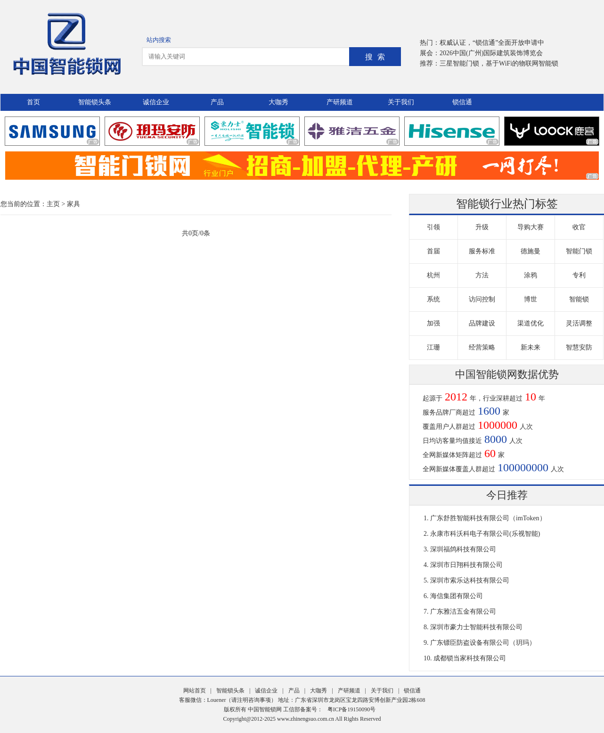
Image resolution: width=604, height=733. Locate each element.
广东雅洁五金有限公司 (463, 611)
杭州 (433, 275)
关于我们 (401, 102)
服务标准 (482, 251)
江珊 (433, 347)
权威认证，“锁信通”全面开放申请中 (492, 42)
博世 (530, 299)
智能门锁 (579, 251)
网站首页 (194, 690)
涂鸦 (530, 275)
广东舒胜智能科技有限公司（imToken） (488, 518)
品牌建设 (482, 323)
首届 (433, 251)
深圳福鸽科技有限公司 (463, 549)
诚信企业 (156, 102)
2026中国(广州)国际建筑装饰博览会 (491, 53)
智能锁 (579, 299)
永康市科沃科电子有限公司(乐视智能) (485, 533)
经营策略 (482, 347)
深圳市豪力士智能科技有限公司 (476, 627)
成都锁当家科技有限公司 (469, 658)
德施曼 (530, 251)
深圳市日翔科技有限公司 (466, 564)
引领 (433, 227)
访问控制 (482, 299)
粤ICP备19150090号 (351, 709)
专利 (579, 275)
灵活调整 (579, 323)
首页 (33, 102)
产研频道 (339, 102)
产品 (217, 102)
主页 (53, 204)
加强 (433, 323)
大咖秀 (278, 102)
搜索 (377, 57)
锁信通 (462, 102)
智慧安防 (579, 347)
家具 (73, 204)
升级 (482, 227)
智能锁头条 (94, 102)
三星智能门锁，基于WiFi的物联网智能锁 (499, 63)
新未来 (530, 347)
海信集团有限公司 (456, 596)
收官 (579, 227)
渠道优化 (530, 323)
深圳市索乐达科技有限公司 (469, 580)
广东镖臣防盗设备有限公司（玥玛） (483, 642)
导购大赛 (530, 227)
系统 (433, 299)
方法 (482, 275)
